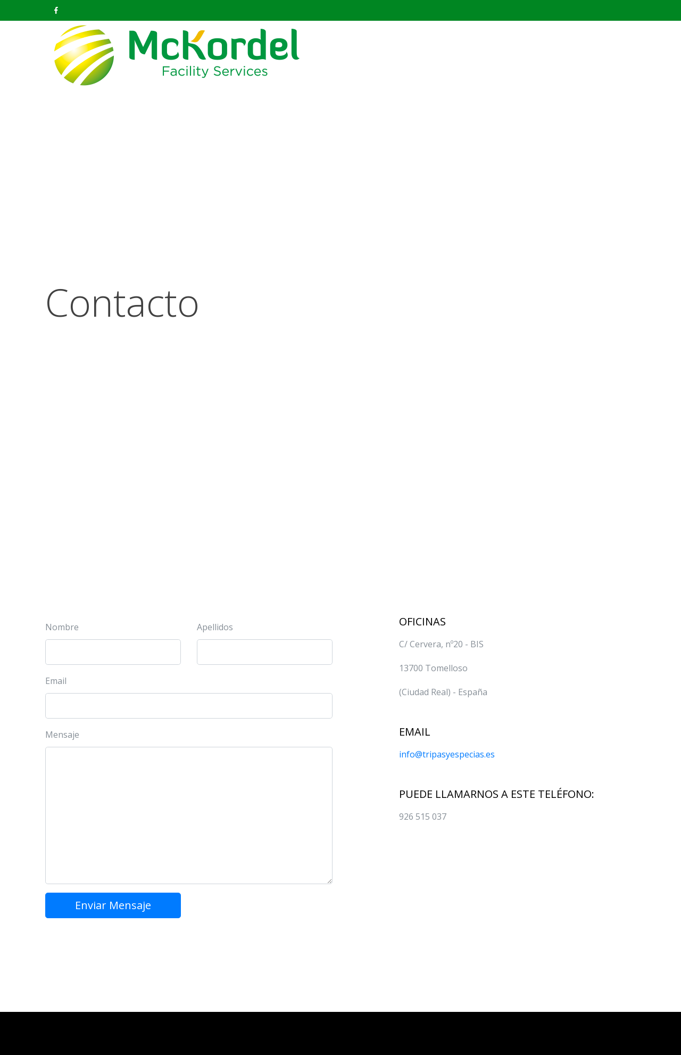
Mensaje (62, 734)
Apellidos (215, 627)
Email (56, 681)
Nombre (62, 627)
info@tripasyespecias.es (447, 754)
